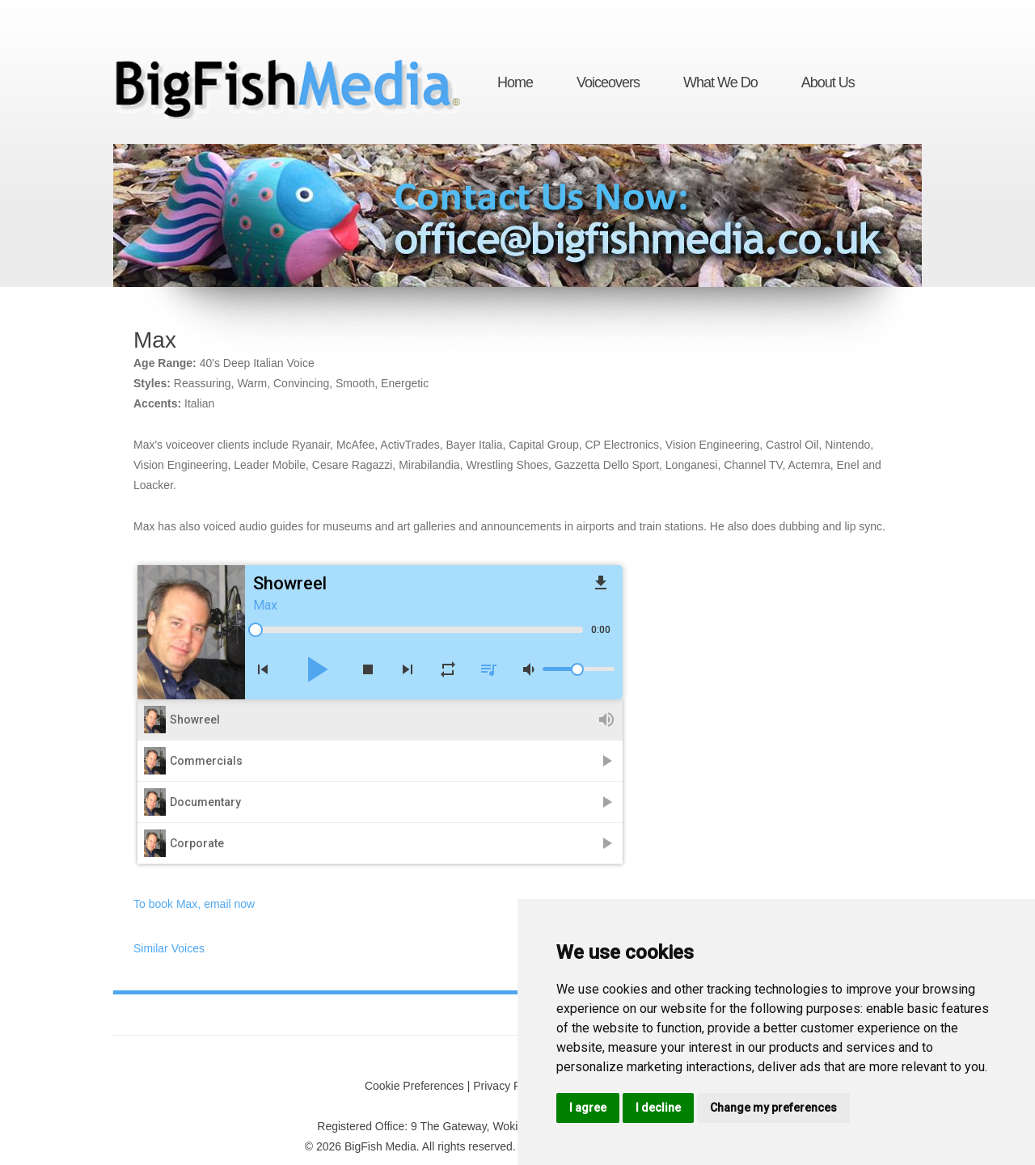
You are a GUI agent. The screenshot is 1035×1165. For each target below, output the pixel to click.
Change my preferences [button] (773, 1107)
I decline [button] (658, 1107)
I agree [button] (587, 1107)
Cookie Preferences (414, 1085)
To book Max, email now (194, 903)
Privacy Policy (508, 1085)
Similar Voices (169, 948)
